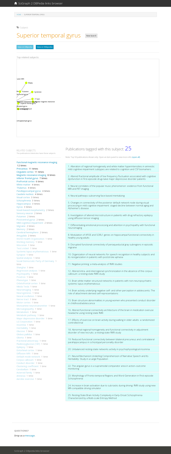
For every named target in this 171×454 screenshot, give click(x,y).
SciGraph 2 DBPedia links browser (38, 3)
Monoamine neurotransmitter (32, 304)
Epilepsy (21, 346)
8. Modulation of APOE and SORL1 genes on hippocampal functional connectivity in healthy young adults (111, 235)
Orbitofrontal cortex (27, 282)
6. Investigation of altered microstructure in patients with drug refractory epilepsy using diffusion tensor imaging (110, 216)
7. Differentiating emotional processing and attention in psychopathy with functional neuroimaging (111, 226)
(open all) (136, 156)
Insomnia (21, 323)
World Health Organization (30, 237)
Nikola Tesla (23, 285)
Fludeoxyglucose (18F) (28, 343)
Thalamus (22, 186)
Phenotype (22, 279)
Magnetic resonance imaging (31, 174)
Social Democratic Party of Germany (35, 260)
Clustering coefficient (28, 365)
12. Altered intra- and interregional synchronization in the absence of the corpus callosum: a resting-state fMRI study (110, 272)
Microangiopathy (25, 308)
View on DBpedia (25, 47)
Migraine (21, 225)
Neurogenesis (24, 292)
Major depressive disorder (31, 317)
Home (19, 15)
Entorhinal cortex (25, 349)
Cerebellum (22, 368)
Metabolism (23, 311)
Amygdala (22, 234)
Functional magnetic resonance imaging (37, 161)
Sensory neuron (25, 212)
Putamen (21, 215)
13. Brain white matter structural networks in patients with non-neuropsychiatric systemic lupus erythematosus (110, 281)
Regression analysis (27, 269)
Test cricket (23, 247)
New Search (91, 35)
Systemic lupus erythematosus (33, 250)
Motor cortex (23, 301)
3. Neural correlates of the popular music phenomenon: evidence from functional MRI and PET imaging (110, 187)
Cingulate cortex (25, 171)
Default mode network (28, 355)
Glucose (21, 330)
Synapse (21, 253)
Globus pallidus (24, 333)
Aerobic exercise (25, 378)
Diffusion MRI (23, 352)
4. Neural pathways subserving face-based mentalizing (96, 194)
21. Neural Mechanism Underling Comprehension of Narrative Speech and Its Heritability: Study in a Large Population (108, 357)
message (30, 434)
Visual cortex (23, 196)
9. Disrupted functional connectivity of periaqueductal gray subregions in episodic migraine (110, 245)
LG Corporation (24, 320)
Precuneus (22, 167)
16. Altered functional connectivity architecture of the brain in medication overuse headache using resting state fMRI (111, 311)
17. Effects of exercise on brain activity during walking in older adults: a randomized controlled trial (111, 321)
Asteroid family (24, 371)
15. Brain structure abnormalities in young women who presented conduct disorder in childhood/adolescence (112, 301)
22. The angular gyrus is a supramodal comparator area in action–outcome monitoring (107, 366)
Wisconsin (22, 244)
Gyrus (20, 206)
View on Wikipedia (44, 47)
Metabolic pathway (26, 314)
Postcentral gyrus (26, 218)
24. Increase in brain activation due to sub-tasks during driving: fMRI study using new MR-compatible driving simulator (112, 386)
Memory (21, 228)
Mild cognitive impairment (30, 222)
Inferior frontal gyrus (27, 177)
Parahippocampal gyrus (29, 190)
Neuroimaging (24, 288)
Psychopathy (23, 272)
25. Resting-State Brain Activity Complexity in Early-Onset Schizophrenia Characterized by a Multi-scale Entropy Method (105, 396)
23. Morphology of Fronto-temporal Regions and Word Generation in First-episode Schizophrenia (110, 376)
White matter (23, 183)
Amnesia (21, 374)
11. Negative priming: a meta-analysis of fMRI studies (95, 263)
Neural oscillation (25, 295)
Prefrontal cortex (26, 180)
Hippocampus (24, 202)
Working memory (25, 241)
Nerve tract (23, 298)
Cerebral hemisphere (28, 231)
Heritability (22, 327)
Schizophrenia (24, 199)
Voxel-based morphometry (31, 209)
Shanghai (21, 266)
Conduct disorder (26, 362)
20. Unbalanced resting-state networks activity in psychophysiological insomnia (109, 348)
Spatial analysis (24, 257)
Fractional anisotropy (27, 339)
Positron (21, 276)
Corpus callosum (25, 359)
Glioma (20, 336)
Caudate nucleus (25, 193)
